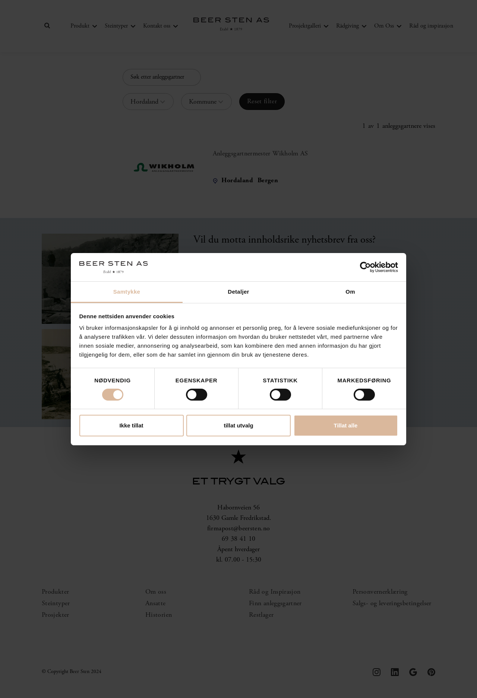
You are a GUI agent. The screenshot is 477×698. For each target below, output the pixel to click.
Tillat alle (346, 425)
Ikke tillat (131, 425)
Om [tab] (350, 291)
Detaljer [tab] (238, 291)
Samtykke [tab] (126, 291)
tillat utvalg (238, 425)
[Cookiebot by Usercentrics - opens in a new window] (365, 267)
